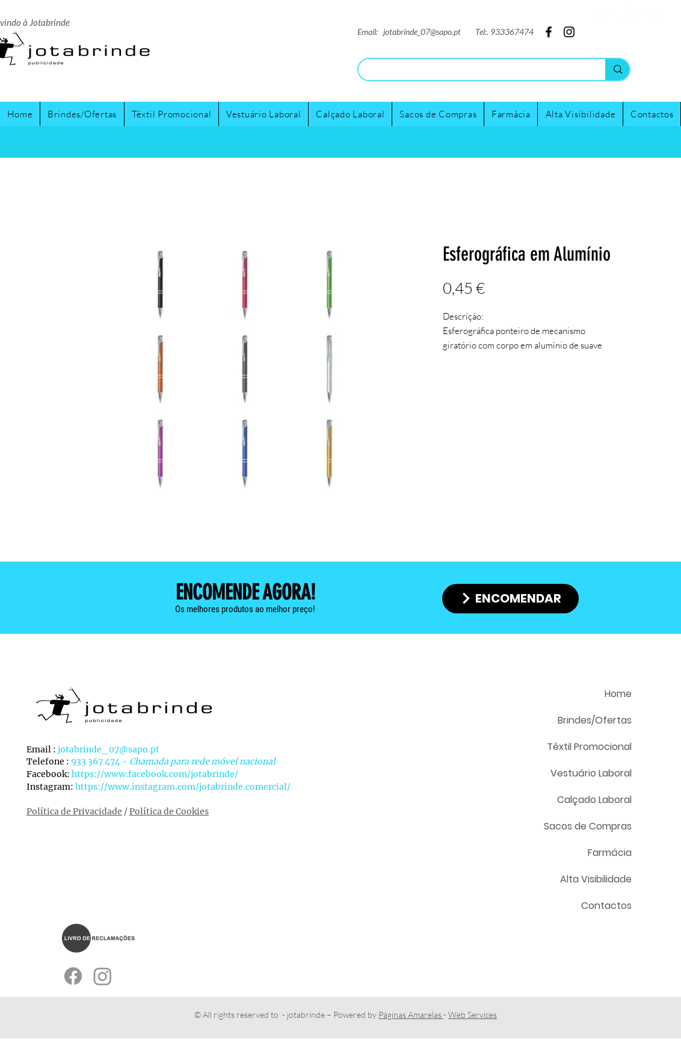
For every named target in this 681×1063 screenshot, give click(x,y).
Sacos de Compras (588, 826)
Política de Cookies (169, 811)
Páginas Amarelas (410, 1014)
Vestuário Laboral (591, 773)
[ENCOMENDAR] (510, 598)
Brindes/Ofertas (595, 720)
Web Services (472, 1014)
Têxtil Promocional (589, 747)
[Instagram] (629, 15)
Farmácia (610, 853)
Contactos (606, 906)
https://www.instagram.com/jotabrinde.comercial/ (183, 786)
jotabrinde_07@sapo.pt (422, 31)
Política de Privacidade (74, 811)
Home (618, 694)
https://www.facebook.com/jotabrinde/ (155, 774)
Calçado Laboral (594, 800)
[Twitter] (604, 15)
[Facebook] (653, 15)
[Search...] (473, 70)
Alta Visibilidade (596, 879)
